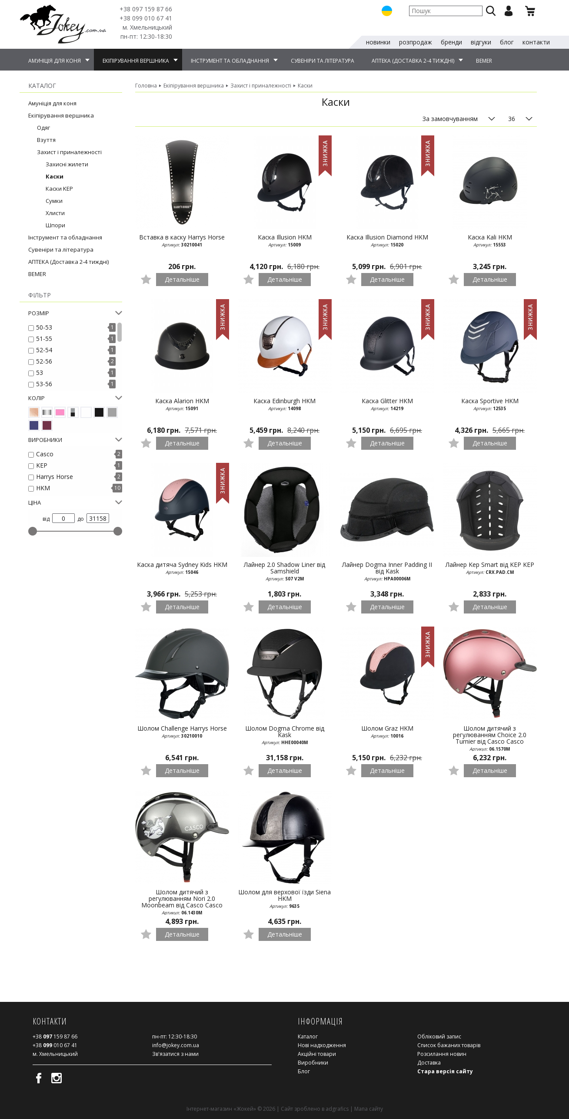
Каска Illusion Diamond (387, 240)
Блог (304, 1070)
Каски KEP (59, 188)
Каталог (308, 1035)
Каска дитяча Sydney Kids (182, 567)
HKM (43, 487)
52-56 (44, 360)
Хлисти (55, 212)
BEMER (37, 273)
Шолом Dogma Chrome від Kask (285, 734)
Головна (146, 84)
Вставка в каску (182, 240)
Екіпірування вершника (61, 114)
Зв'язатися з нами (175, 1053)
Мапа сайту (368, 1108)
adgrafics (337, 1108)
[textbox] (445, 11)
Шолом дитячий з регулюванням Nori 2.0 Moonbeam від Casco (182, 901)
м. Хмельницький (147, 27)
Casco (44, 453)
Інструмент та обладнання (65, 236)
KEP (41, 464)
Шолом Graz (387, 731)
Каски (54, 175)
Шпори (55, 224)
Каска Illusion (285, 240)
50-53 (44, 326)
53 (39, 371)
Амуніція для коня (52, 102)
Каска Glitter (387, 404)
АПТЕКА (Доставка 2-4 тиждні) (68, 261)
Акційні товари (317, 1053)
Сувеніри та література (60, 249)
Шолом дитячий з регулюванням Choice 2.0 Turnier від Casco (490, 737)
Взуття (46, 139)
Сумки (54, 200)
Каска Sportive (490, 404)
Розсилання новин (441, 1053)
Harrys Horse (54, 476)
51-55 (44, 338)
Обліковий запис (439, 1035)
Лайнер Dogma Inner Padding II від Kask (387, 570)
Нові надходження (322, 1044)
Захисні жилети (67, 163)
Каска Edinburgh (285, 404)
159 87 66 (146, 9)
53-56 (44, 383)
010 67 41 (146, 18)
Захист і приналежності (69, 151)
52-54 (44, 349)
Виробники (313, 1061)
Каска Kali (490, 240)
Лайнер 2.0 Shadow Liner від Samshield (285, 570)
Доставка (429, 1061)
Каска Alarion (182, 404)
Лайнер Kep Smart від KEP (490, 567)
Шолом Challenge (182, 731)
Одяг (43, 127)
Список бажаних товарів (448, 1044)
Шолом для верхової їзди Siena (285, 898)
